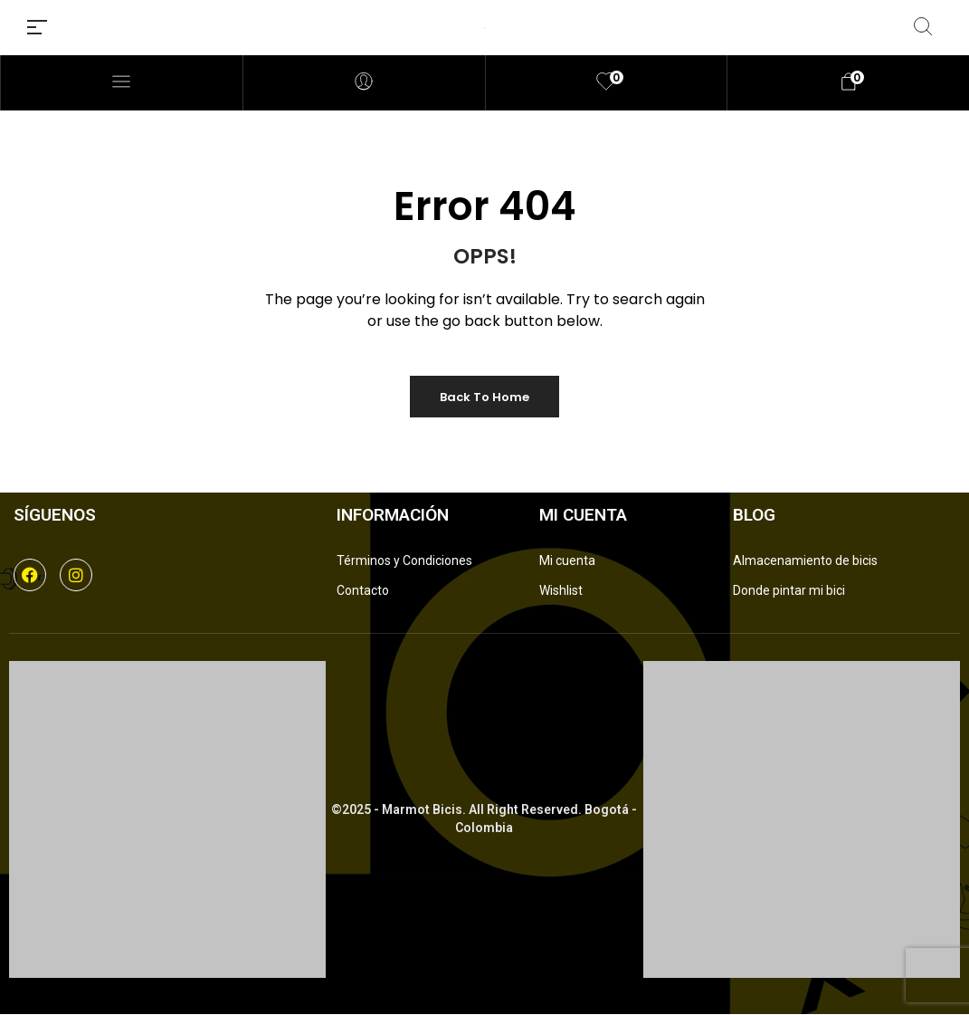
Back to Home (484, 397)
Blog (754, 514)
